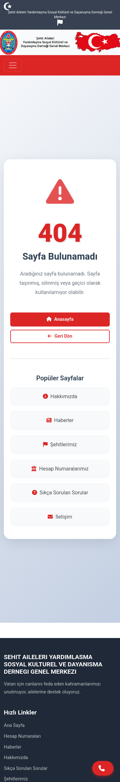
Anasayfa (59, 319)
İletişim (60, 517)
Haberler (60, 420)
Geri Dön (60, 336)
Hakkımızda (60, 396)
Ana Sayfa (14, 725)
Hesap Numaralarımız (60, 469)
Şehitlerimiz (60, 444)
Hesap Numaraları (22, 736)
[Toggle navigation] (13, 65)
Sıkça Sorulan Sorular (60, 493)
